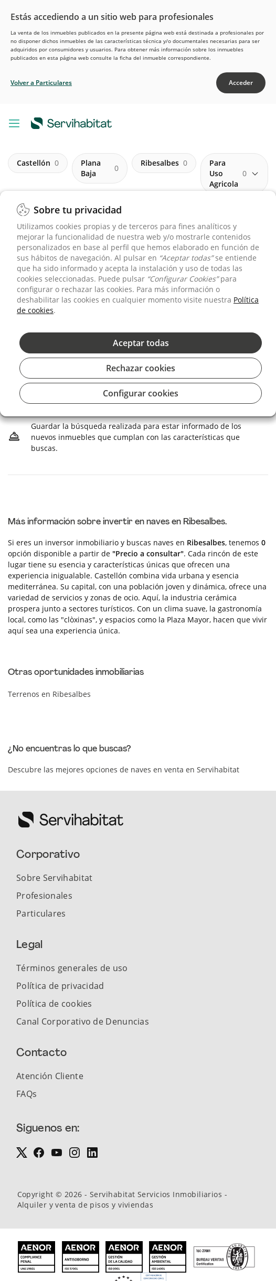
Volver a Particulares (41, 82)
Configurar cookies (140, 393)
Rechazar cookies (140, 368)
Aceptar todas (141, 343)
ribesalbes (164, 163)
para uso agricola (228, 173)
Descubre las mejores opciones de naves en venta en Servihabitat (123, 769)
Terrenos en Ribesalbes (49, 694)
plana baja (100, 168)
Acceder (241, 82)
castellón (38, 163)
